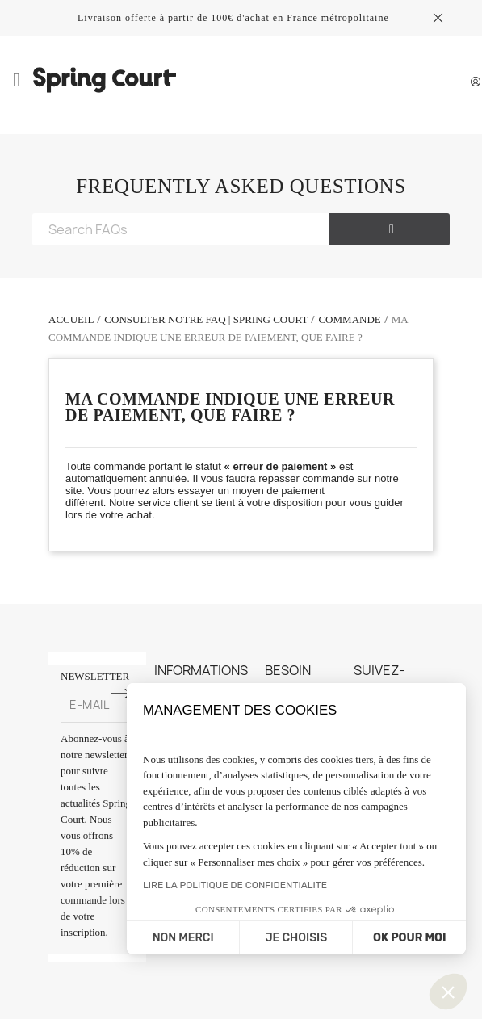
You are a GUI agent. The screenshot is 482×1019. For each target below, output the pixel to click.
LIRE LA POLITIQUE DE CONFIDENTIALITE (235, 885)
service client (169, 503)
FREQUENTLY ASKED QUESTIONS (240, 186)
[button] (448, 991)
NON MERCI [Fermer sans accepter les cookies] (183, 938)
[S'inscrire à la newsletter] (121, 693)
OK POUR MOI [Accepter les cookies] (409, 938)
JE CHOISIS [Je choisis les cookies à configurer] (296, 938)
